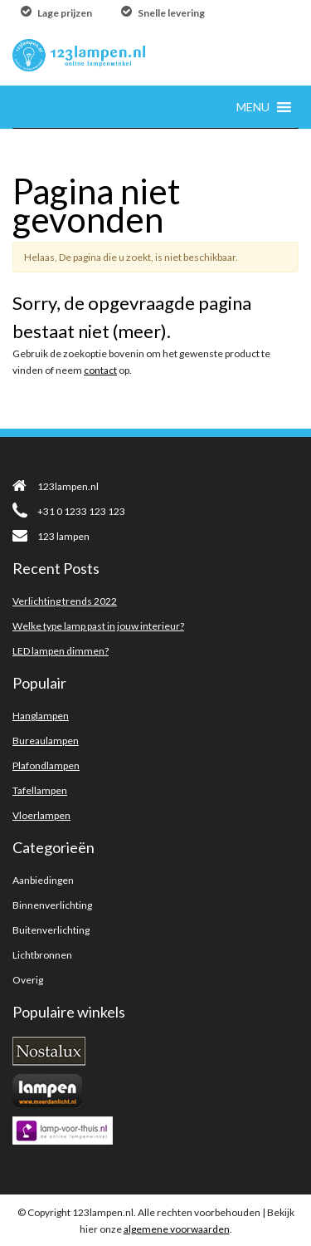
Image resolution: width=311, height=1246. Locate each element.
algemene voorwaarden (177, 1229)
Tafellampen (39, 790)
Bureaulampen (45, 740)
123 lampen (51, 536)
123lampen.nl (55, 486)
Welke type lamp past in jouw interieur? (98, 626)
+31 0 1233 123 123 (68, 511)
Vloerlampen (41, 815)
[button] (253, 107)
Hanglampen (40, 715)
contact (100, 370)
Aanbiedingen (43, 880)
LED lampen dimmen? (60, 651)
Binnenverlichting (52, 905)
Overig (27, 980)
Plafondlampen (46, 765)
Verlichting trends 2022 (64, 601)
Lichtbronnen (42, 955)
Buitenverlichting (51, 930)
